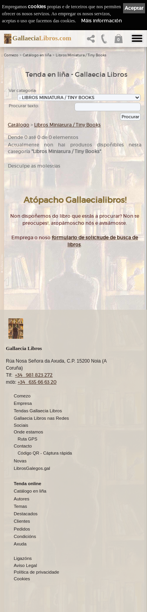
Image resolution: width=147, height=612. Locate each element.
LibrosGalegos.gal (32, 468)
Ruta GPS (27, 439)
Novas (20, 461)
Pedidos (22, 529)
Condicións (25, 536)
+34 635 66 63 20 (37, 382)
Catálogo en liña (37, 55)
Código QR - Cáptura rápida (45, 453)
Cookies (22, 578)
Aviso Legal (25, 565)
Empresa (23, 403)
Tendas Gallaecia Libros (38, 410)
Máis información (101, 20)
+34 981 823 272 (34, 375)
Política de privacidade (36, 572)
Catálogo (18, 125)
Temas (20, 506)
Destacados (26, 513)
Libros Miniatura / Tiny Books (81, 55)
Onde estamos (28, 432)
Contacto (23, 446)
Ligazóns (23, 558)
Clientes (22, 521)
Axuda (20, 544)
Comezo (11, 55)
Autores (21, 498)
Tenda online (27, 483)
